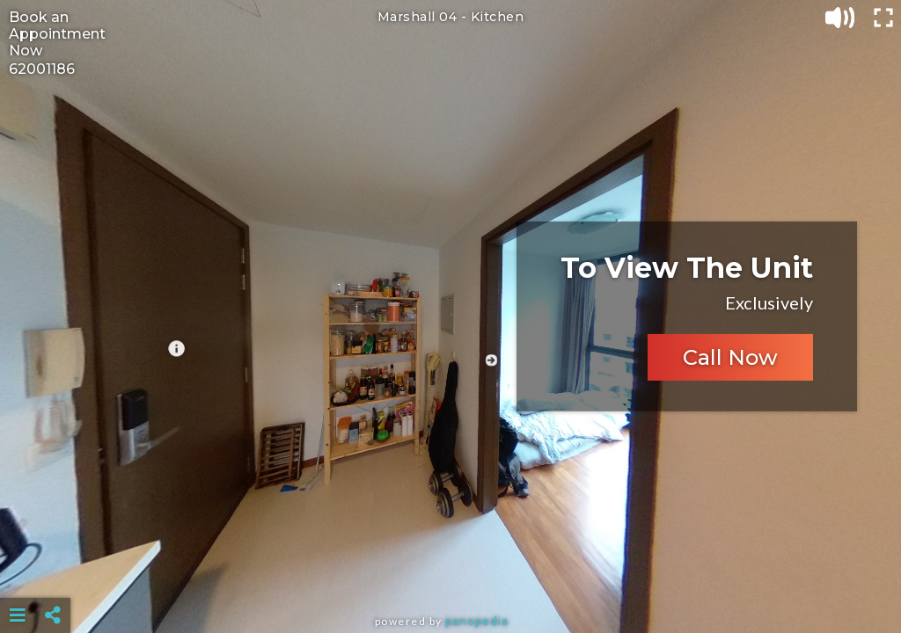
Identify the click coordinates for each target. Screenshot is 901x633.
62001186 (42, 69)
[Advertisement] (451, 571)
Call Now (730, 357)
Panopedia (477, 621)
